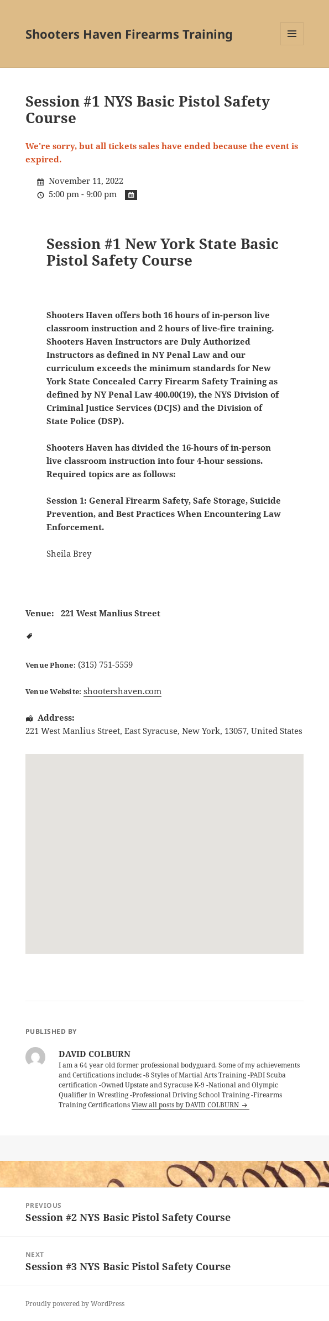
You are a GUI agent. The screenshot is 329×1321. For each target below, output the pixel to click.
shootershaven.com (122, 690)
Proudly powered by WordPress (74, 1303)
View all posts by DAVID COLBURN (186, 1104)
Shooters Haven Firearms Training (129, 33)
